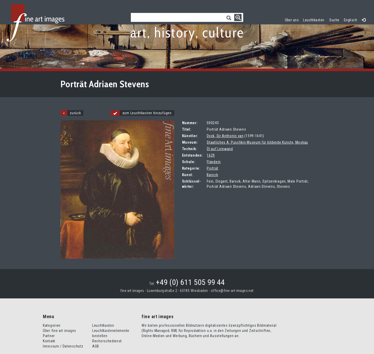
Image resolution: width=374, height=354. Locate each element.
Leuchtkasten (314, 19)
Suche (334, 20)
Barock (212, 175)
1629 (211, 155)
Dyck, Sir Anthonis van (225, 136)
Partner (49, 336)
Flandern (214, 162)
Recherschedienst (107, 341)
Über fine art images (59, 331)
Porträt (212, 168)
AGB (95, 346)
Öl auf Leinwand (220, 149)
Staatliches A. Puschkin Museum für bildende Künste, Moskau (257, 142)
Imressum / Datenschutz (63, 346)
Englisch (350, 20)
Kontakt (49, 341)
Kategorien (52, 325)
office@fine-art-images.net (232, 291)
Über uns (292, 20)
